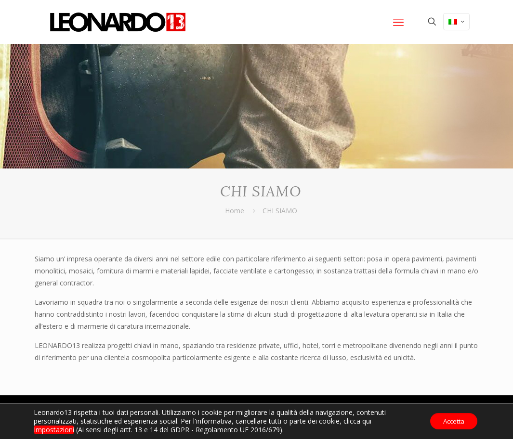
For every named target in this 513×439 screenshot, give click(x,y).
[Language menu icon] (456, 21)
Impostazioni (54, 430)
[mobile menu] (398, 21)
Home (234, 210)
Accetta (451, 421)
